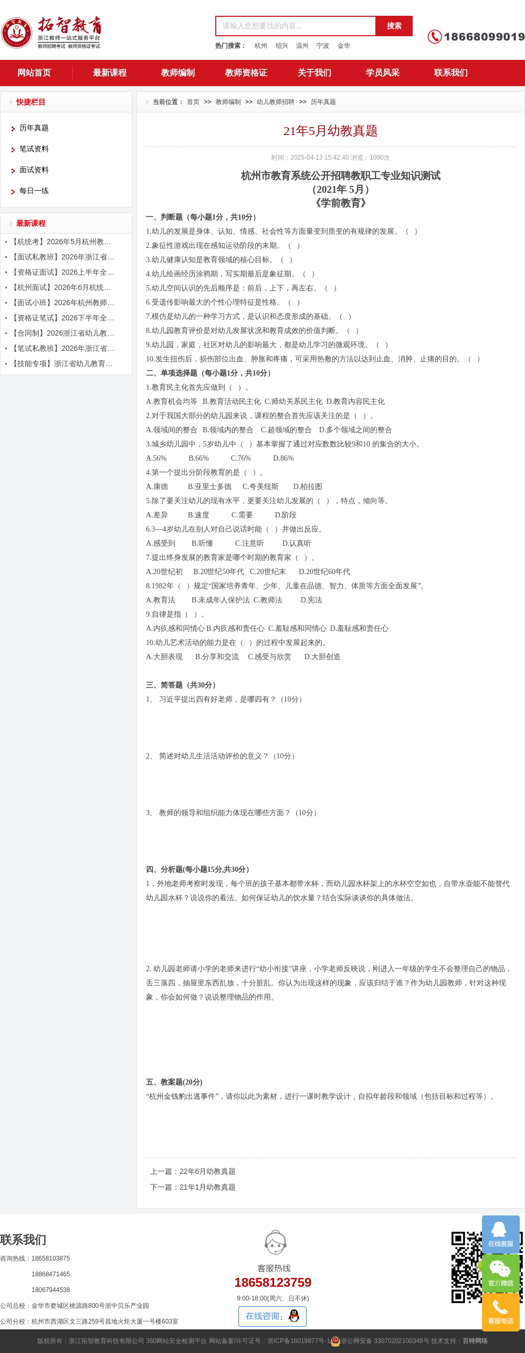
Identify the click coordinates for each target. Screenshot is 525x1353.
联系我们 (451, 72)
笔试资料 (34, 149)
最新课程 (110, 72)
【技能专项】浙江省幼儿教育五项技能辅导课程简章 (64, 363)
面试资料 (34, 170)
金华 (344, 45)
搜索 (394, 26)
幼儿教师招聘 (276, 102)
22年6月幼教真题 (208, 1171)
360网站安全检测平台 (176, 1341)
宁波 (323, 45)
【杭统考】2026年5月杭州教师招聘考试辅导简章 (64, 241)
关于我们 (314, 72)
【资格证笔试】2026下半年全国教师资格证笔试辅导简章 (64, 318)
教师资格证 (246, 72)
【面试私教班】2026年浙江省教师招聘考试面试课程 (64, 257)
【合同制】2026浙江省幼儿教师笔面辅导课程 (64, 333)
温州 (302, 45)
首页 (193, 102)
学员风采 (383, 72)
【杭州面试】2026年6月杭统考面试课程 (64, 287)
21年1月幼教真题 (208, 1187)
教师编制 (178, 72)
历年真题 (34, 128)
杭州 (261, 45)
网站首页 (34, 72)
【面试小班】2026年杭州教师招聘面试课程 (64, 302)
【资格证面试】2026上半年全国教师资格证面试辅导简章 (64, 272)
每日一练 (34, 191)
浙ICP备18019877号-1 (298, 1341)
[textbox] (295, 26)
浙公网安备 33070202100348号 (379, 1341)
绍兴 (282, 45)
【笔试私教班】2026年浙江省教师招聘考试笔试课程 (64, 348)
